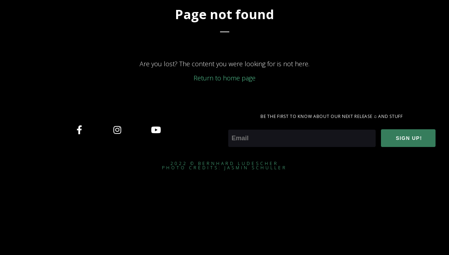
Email (235, 124)
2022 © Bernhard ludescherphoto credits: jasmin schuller (224, 165)
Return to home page (224, 78)
